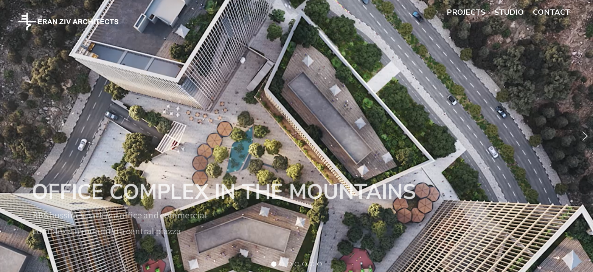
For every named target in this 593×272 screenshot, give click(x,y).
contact (551, 12)
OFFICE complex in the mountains (214, 192)
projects (466, 12)
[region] (296, 136)
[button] (296, 136)
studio (509, 12)
